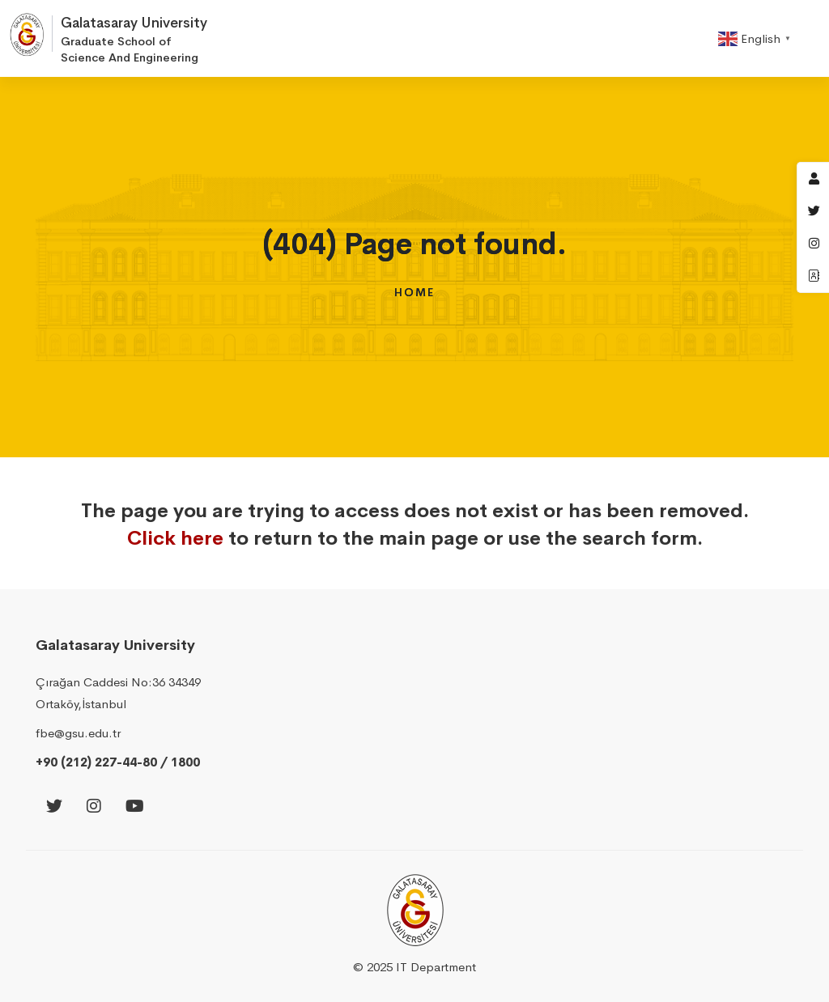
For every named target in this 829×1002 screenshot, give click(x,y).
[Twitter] (54, 807)
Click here (175, 538)
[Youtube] (135, 807)
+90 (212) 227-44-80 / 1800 (118, 762)
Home (414, 292)
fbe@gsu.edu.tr (78, 733)
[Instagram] (94, 807)
